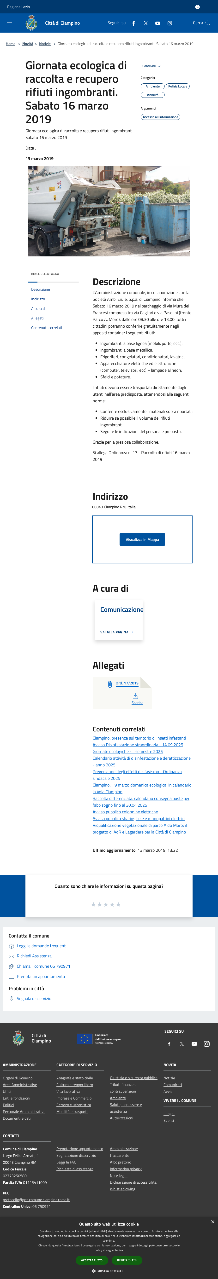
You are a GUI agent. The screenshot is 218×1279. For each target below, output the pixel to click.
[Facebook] (132, 23)
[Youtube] (156, 23)
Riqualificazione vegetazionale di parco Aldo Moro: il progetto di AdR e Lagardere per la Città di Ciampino (140, 828)
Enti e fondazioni (16, 1098)
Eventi (169, 1120)
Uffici (7, 1091)
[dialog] (109, 1248)
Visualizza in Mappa (142, 539)
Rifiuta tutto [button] (127, 1260)
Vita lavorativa (68, 1091)
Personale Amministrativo (24, 1111)
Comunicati (173, 1085)
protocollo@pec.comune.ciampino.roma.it (36, 1200)
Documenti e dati (17, 1118)
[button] (109, 1270)
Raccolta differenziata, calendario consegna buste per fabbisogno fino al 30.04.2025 (141, 801)
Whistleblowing (122, 1189)
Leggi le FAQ (66, 1162)
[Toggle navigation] (9, 22)
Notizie (45, 43)
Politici (8, 1105)
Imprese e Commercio (73, 1098)
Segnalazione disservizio (76, 1155)
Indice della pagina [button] (45, 274)
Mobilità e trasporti (72, 1111)
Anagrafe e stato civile (74, 1078)
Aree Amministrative (20, 1085)
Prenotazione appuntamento (79, 1149)
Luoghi (169, 1114)
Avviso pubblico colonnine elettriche (125, 812)
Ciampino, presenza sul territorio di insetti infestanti (139, 738)
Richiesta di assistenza (74, 1169)
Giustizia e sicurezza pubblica (133, 1078)
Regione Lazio (18, 7)
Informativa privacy (126, 1169)
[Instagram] (168, 23)
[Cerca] (208, 23)
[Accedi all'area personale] (197, 7)
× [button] (212, 1222)
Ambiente (118, 1098)
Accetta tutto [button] (92, 1260)
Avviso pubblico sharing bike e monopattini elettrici (139, 818)
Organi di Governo (17, 1078)
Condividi (152, 66)
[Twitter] (144, 23)
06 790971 (41, 1206)
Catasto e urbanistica (73, 1105)
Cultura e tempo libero (74, 1085)
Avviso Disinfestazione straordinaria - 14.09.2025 (138, 744)
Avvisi (168, 1091)
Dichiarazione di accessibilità (133, 1182)
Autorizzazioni (121, 1118)
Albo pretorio (120, 1162)
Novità (27, 43)
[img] (68, 272)
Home (10, 43)
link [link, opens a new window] (121, 1250)
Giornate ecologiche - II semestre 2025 (128, 751)
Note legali (118, 1175)
